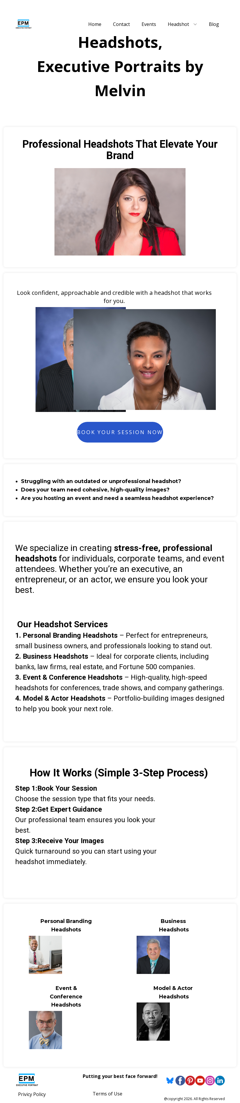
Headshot (178, 24)
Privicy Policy (32, 1094)
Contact (121, 24)
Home (94, 24)
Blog (214, 24)
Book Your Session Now (120, 432)
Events (149, 24)
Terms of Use (107, 1093)
